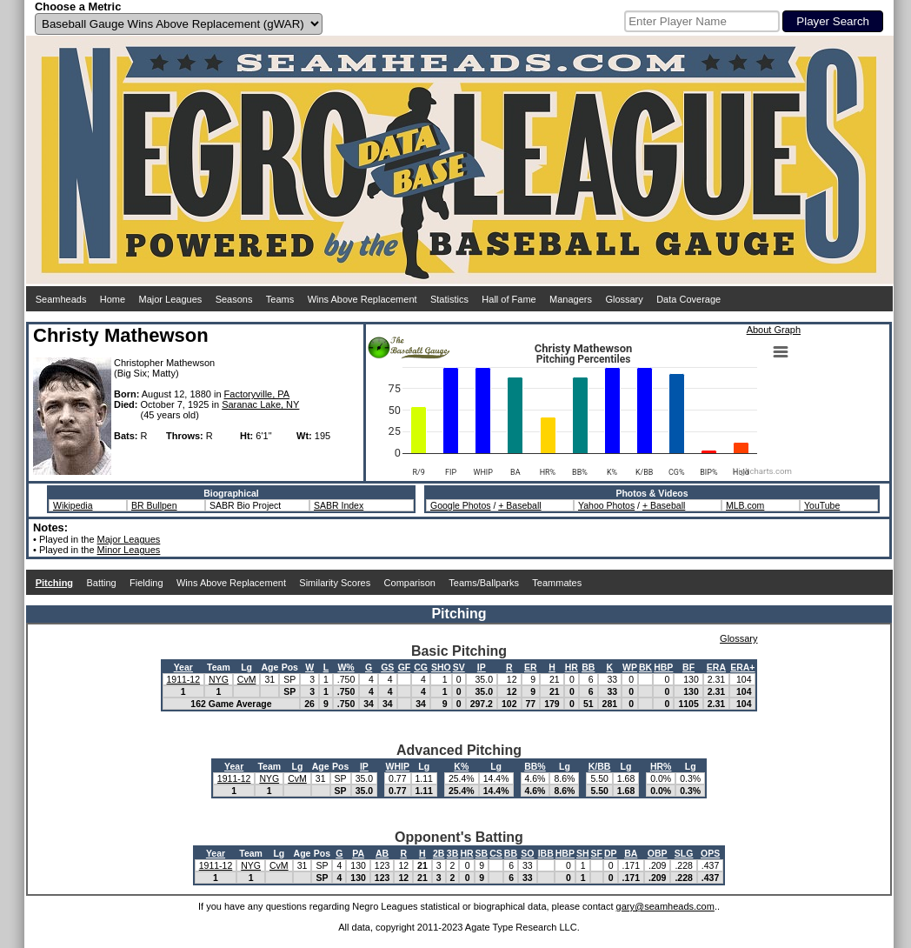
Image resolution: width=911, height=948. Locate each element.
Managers (570, 299)
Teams (280, 299)
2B (438, 853)
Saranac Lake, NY (260, 404)
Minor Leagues (129, 549)
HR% (661, 766)
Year (183, 667)
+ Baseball (519, 505)
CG (421, 667)
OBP (658, 853)
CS (495, 853)
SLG (684, 853)
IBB (546, 853)
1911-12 (184, 679)
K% (461, 766)
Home (112, 299)
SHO (441, 667)
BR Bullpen (154, 505)
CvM (246, 679)
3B (452, 853)
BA (630, 853)
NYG (219, 679)
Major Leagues (171, 299)
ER (530, 667)
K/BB (599, 766)
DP (610, 853)
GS (387, 667)
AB (382, 853)
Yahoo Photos (606, 505)
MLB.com (745, 505)
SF (596, 853)
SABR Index (338, 505)
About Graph (774, 329)
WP (629, 667)
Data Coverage (688, 299)
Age (269, 667)
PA (358, 853)
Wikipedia (73, 505)
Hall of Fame (508, 299)
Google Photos (460, 505)
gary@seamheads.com (665, 906)
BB (588, 667)
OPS (710, 853)
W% (345, 667)
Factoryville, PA (257, 394)
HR (571, 667)
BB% (535, 766)
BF (688, 667)
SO (527, 853)
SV (459, 667)
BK (645, 667)
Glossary (623, 299)
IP (481, 667)
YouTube (822, 505)
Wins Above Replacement (362, 299)
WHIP (397, 766)
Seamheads (61, 299)
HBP (663, 667)
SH (582, 853)
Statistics (449, 299)
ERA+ (742, 667)
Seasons (234, 299)
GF (404, 667)
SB (482, 853)
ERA (716, 667)
